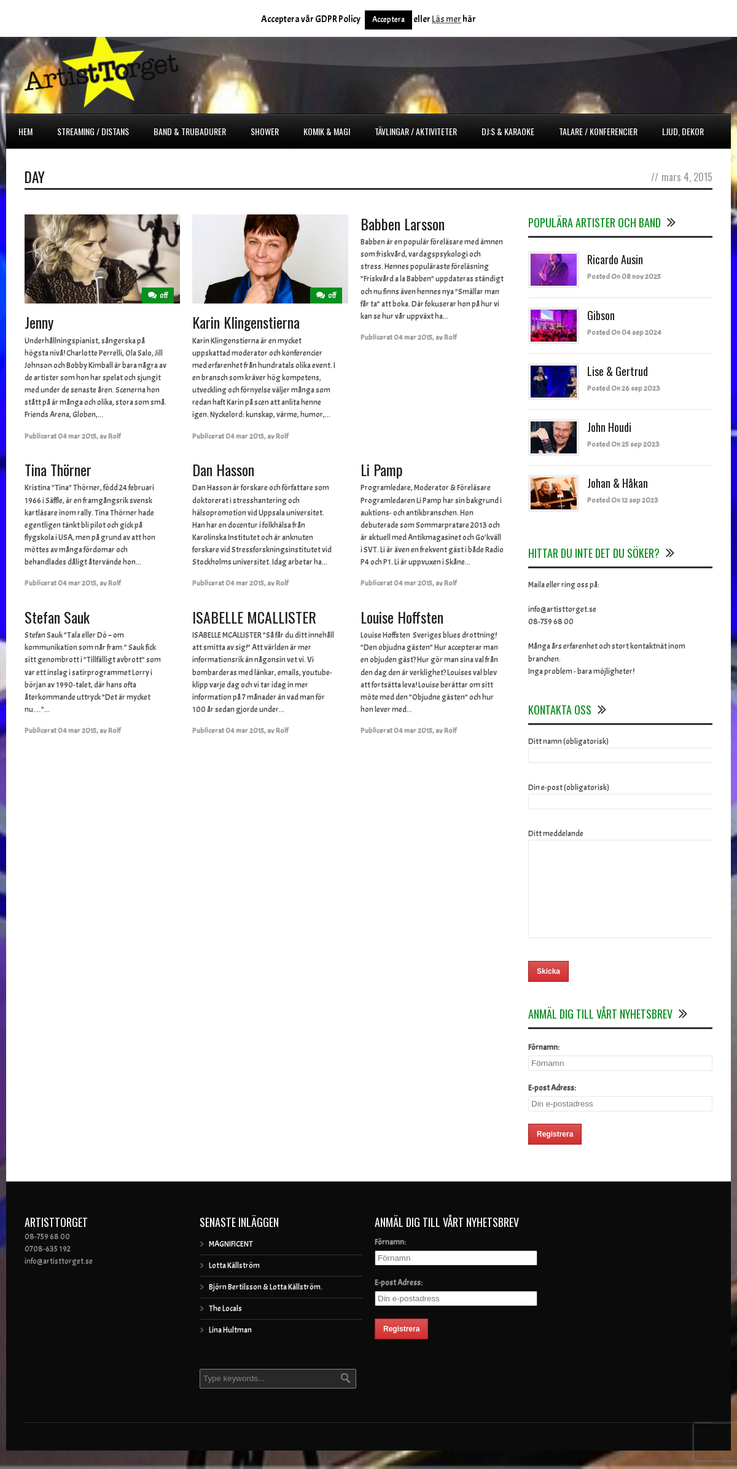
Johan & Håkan (617, 483)
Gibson (601, 315)
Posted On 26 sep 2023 (623, 388)
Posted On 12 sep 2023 (622, 500)
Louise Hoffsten (402, 617)
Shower (265, 131)
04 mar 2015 (77, 436)
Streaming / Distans (93, 131)
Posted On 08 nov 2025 (624, 276)
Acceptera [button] (388, 20)
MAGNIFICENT (231, 1262)
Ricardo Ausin (615, 259)
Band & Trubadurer (190, 131)
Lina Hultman (230, 1348)
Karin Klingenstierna (246, 322)
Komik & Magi (326, 131)
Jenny (39, 322)
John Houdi (609, 427)
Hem (25, 131)
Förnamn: (544, 1066)
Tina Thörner (58, 469)
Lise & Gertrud (617, 371)
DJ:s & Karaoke (508, 131)
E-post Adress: (552, 1106)
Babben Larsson (403, 224)
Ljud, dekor (683, 131)
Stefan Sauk (57, 617)
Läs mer (446, 19)
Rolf (114, 436)
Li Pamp (382, 469)
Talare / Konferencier (598, 131)
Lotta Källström (234, 1284)
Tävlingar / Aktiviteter (416, 131)
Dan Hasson (223, 469)
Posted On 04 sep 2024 (624, 332)
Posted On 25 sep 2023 (623, 444)
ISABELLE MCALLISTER (254, 617)
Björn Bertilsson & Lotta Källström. (265, 1305)
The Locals (225, 1327)
